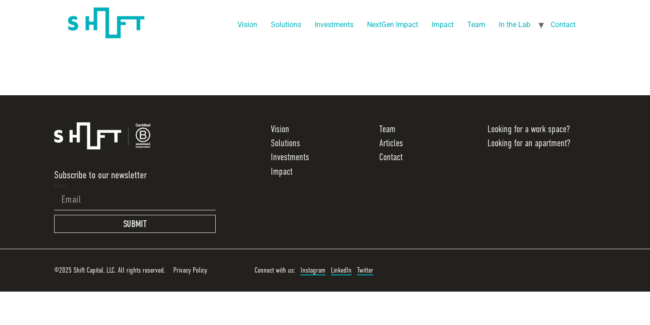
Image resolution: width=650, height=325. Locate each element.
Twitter (365, 270)
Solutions (286, 24)
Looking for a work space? (529, 129)
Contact (563, 24)
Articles (391, 143)
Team (476, 24)
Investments (334, 24)
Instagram (313, 270)
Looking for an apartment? (529, 143)
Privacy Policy (190, 270)
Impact (443, 24)
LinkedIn (341, 270)
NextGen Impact (392, 24)
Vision (247, 24)
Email (60, 185)
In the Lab (514, 24)
